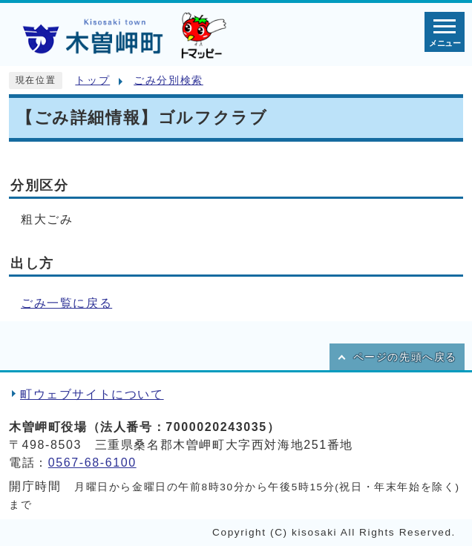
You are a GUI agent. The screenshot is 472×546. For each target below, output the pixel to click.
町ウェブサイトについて (92, 394)
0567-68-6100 (92, 462)
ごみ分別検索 (168, 80)
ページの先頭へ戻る (405, 357)
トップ (92, 80)
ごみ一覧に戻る (66, 303)
